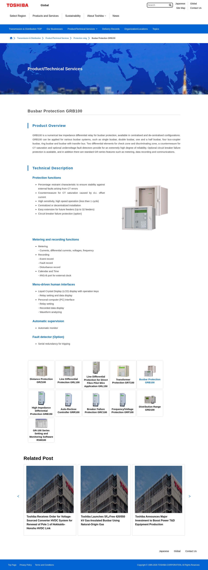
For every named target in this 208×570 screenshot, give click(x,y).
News (116, 15)
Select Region (18, 15)
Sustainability (73, 15)
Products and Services (46, 15)
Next (189, 499)
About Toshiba (96, 15)
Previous (18, 499)
